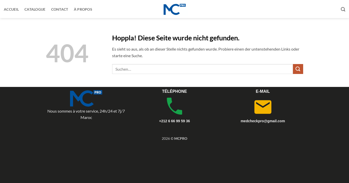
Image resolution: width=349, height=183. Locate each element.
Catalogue (35, 9)
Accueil (11, 9)
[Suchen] (343, 9)
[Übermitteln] (298, 69)
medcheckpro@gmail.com (263, 121)
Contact (59, 9)
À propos (83, 9)
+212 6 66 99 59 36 (174, 121)
